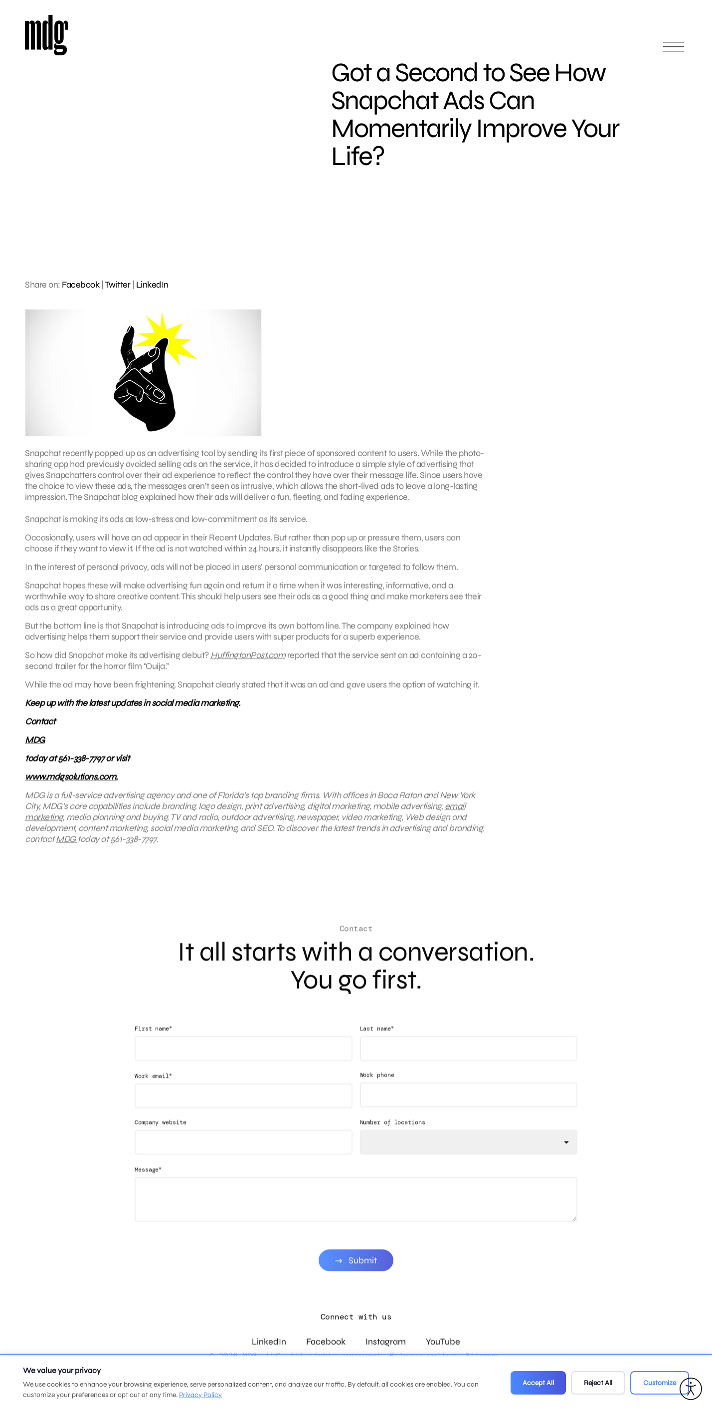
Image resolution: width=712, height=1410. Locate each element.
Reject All (598, 1383)
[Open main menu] (673, 51)
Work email (153, 1092)
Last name (377, 1045)
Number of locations (392, 1139)
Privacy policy (422, 1355)
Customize (659, 1383)
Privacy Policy (200, 1395)
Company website (160, 1139)
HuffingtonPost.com (247, 663)
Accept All (538, 1383)
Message (148, 1186)
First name (153, 1045)
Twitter (118, 284)
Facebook (80, 284)
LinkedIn (152, 284)
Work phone (377, 1092)
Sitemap (482, 1355)
